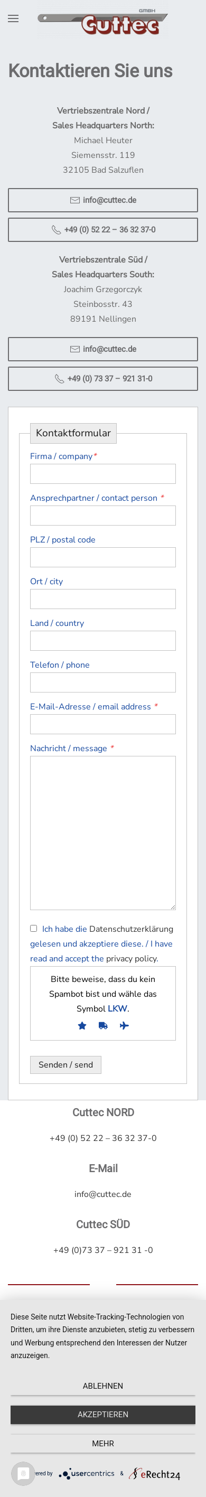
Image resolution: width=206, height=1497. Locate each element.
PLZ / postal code (63, 540)
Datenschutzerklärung (131, 929)
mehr (103, 1443)
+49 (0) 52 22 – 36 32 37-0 (103, 230)
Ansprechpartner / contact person (96, 498)
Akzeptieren (103, 1414)
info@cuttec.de (103, 200)
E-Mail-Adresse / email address (93, 707)
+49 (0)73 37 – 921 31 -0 (103, 1249)
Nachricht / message (71, 748)
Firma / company (63, 456)
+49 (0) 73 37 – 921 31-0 (103, 379)
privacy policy (131, 959)
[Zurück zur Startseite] (103, 18)
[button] (13, 18)
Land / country (57, 623)
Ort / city (46, 581)
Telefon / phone (60, 665)
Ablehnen (103, 1386)
